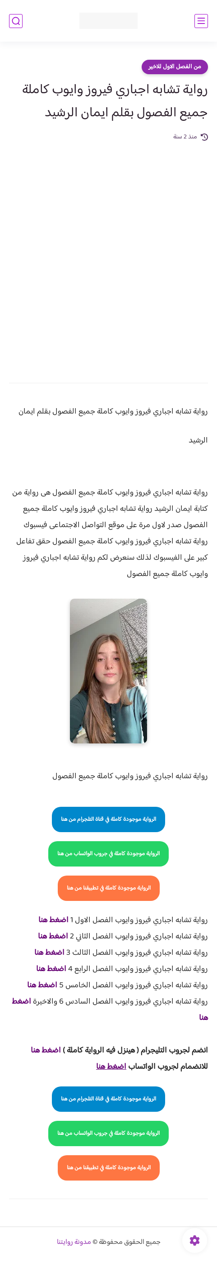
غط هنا (41, 1050)
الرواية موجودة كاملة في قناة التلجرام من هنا (108, 819)
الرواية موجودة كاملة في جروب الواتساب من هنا (108, 854)
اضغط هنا (53, 920)
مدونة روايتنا (74, 1242)
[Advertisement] (108, 256)
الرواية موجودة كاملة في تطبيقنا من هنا (109, 888)
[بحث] (16, 21)
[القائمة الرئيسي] (201, 21)
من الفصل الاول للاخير (174, 67)
